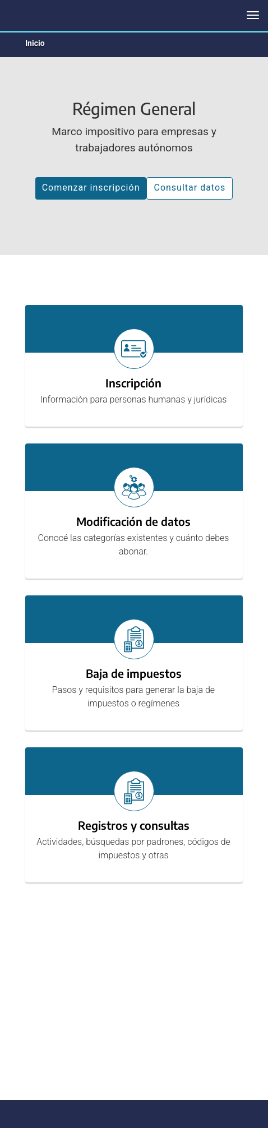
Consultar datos (189, 187)
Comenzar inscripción (91, 187)
